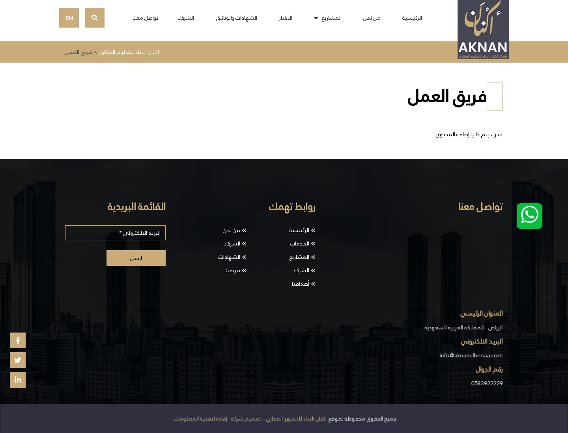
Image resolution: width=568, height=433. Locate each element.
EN (69, 18)
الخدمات (299, 243)
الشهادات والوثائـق (236, 18)
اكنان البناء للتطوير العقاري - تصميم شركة (278, 419)
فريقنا (233, 270)
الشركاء (186, 18)
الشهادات (229, 257)
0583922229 (486, 383)
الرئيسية (412, 18)
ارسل (136, 258)
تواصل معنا (145, 18)
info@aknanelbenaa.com (470, 355)
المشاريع (332, 18)
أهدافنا (300, 283)
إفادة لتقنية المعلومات (200, 419)
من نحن (372, 18)
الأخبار (285, 18)
